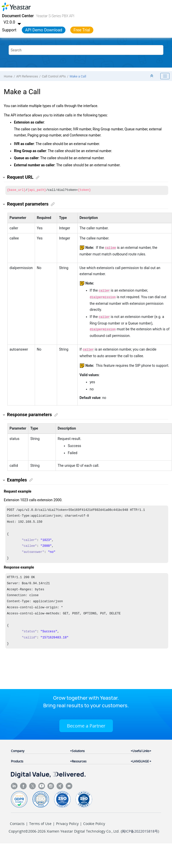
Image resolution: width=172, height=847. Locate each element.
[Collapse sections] (152, 76)
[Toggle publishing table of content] (164, 76)
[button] (4, 177)
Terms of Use (40, 821)
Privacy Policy (67, 821)
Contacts (17, 821)
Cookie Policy (94, 821)
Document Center (18, 15)
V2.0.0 (13, 22)
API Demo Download (43, 30)
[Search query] (86, 50)
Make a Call (78, 76)
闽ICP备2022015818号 (140, 828)
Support (9, 30)
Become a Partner (86, 723)
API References (27, 76)
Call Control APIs (54, 76)
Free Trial (82, 30)
